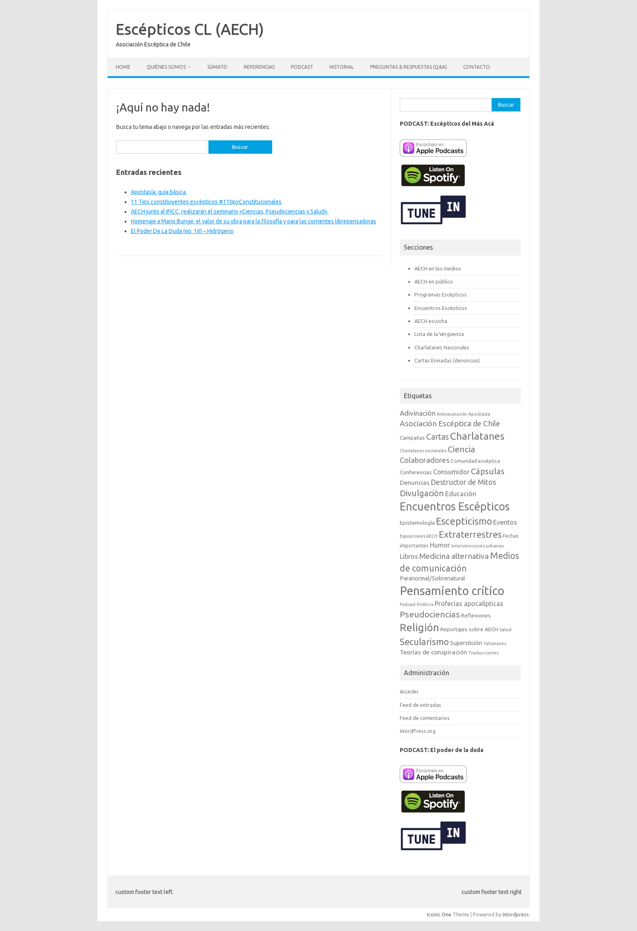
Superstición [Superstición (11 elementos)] (466, 643)
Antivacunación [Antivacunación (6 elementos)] (452, 414)
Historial (341, 67)
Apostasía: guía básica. (159, 192)
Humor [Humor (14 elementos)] (440, 545)
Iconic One (439, 914)
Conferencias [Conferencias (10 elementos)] (416, 472)
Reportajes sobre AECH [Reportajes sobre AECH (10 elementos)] (469, 629)
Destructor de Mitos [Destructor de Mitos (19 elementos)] (463, 482)
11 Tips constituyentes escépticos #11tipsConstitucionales (206, 201)
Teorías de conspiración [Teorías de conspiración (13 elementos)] (433, 652)
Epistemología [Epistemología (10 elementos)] (417, 522)
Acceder (409, 691)
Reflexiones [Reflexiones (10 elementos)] (476, 615)
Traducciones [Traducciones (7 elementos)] (483, 652)
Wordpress (516, 914)
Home (123, 67)
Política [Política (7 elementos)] (425, 604)
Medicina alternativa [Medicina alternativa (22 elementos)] (454, 556)
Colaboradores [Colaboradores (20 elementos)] (424, 460)
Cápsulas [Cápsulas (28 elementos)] (488, 471)
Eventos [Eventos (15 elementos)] (505, 522)
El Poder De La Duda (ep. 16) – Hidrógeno (182, 231)
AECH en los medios (437, 268)
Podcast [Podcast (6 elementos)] (408, 604)
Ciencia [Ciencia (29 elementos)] (461, 449)
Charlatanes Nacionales (441, 347)
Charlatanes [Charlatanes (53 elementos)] (477, 436)
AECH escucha (430, 321)
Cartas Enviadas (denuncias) (447, 360)
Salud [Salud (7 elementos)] (505, 629)
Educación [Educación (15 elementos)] (460, 493)
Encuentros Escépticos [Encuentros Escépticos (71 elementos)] (455, 506)
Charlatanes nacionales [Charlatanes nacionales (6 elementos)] (423, 450)
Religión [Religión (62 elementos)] (419, 627)
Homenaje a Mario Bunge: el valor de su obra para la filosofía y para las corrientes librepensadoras (253, 221)
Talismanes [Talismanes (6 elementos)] (494, 643)
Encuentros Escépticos (440, 308)
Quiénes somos (166, 67)
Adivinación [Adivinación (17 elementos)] (418, 413)
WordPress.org (418, 731)
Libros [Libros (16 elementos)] (409, 556)
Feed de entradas (420, 705)
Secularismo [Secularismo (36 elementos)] (424, 642)
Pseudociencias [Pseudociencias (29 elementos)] (430, 614)
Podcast (302, 67)
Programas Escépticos (440, 294)
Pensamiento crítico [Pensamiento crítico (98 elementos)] (452, 590)
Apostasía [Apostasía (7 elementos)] (479, 413)
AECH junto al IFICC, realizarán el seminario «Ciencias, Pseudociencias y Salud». (230, 211)
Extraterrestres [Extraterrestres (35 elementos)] (470, 534)
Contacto (476, 67)
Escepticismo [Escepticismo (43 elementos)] (464, 521)
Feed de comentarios (425, 718)
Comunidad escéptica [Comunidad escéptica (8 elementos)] (475, 461)
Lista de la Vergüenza (439, 334)
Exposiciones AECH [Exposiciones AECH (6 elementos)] (419, 536)
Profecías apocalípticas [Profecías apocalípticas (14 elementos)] (469, 603)
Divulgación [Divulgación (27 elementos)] (422, 493)
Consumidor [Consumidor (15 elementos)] (451, 471)
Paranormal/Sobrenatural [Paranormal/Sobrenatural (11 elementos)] (432, 578)
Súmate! (217, 67)
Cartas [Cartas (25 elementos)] (437, 436)
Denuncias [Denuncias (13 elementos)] (414, 482)
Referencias (259, 67)
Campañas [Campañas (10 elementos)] (412, 437)
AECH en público (433, 281)
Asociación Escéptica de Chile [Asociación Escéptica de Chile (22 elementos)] (450, 423)
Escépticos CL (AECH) (190, 28)
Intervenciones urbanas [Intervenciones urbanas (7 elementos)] (477, 545)
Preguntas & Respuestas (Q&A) (408, 67)
